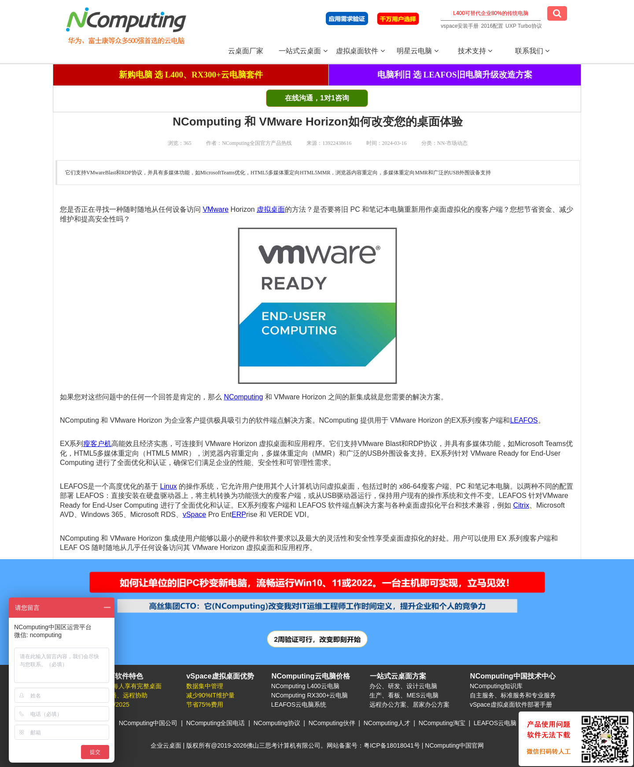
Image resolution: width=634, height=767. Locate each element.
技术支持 (475, 51)
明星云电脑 (417, 51)
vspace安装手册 (460, 26)
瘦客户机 (97, 443)
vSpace (194, 514)
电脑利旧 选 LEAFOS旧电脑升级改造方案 (454, 74)
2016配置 (492, 26)
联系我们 (532, 51)
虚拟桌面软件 (360, 51)
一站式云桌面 (303, 51)
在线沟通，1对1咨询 (317, 98)
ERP (239, 514)
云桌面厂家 (245, 51)
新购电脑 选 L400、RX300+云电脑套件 (190, 74)
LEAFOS (524, 420)
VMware (216, 209)
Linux (168, 486)
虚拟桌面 (271, 209)
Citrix (521, 505)
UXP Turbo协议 (523, 26)
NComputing (243, 397)
